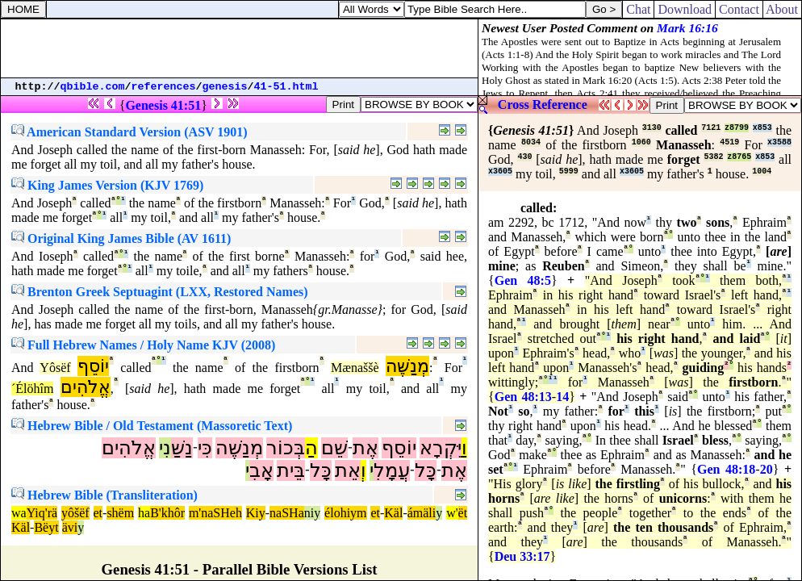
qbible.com (93, 87)
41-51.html (286, 87)
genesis (225, 87)
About (782, 9)
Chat (638, 9)
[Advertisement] (239, 48)
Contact (739, 9)
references (164, 87)
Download (684, 9)
